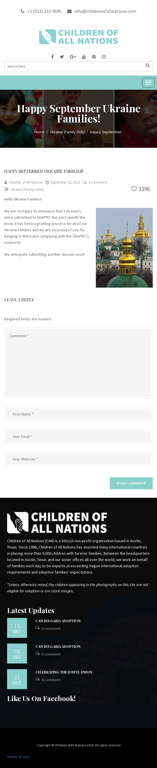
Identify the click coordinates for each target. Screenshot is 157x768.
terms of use (18, 756)
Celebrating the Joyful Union (64, 672)
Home (39, 131)
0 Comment (98, 182)
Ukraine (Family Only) (67, 131)
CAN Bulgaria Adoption (58, 621)
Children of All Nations (23, 182)
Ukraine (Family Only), (28, 189)
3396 (140, 189)
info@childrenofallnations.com (101, 11)
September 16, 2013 (63, 182)
